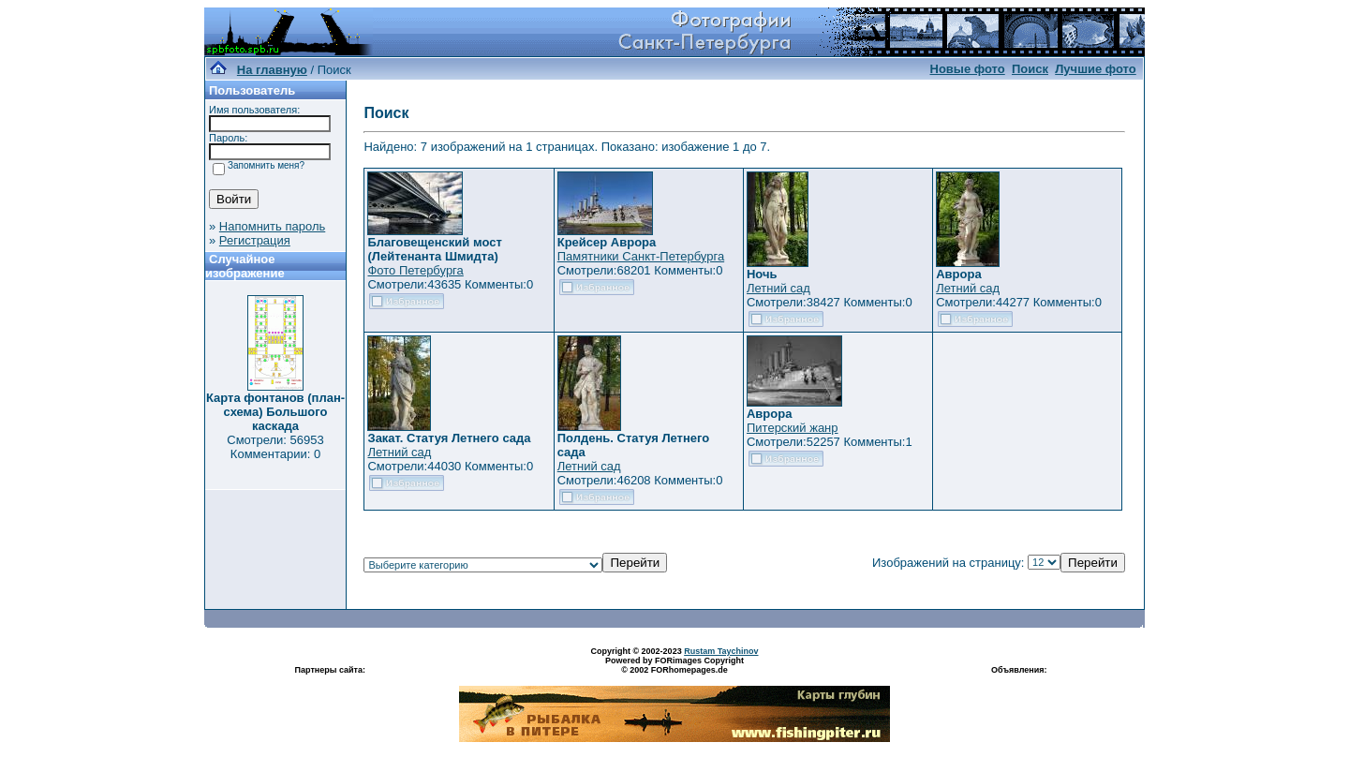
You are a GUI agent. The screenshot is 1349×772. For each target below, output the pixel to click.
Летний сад (778, 288)
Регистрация (254, 240)
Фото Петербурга (415, 270)
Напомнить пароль (272, 226)
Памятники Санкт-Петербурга (640, 256)
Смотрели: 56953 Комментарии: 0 (275, 447)
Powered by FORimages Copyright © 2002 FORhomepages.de (674, 665)
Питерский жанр (792, 428)
